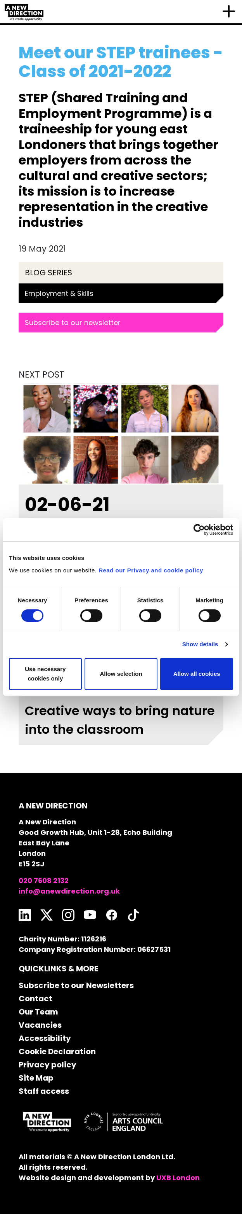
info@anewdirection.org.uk (69, 891)
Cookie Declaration (57, 1051)
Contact (35, 998)
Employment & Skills (59, 293)
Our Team (38, 1011)
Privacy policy (47, 1064)
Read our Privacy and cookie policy (151, 570)
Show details (200, 644)
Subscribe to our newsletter (73, 322)
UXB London (178, 1178)
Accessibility (45, 1038)
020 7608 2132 (44, 880)
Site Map (36, 1077)
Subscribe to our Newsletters (76, 985)
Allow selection (121, 673)
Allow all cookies (196, 673)
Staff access (44, 1091)
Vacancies (40, 1025)
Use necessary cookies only (45, 674)
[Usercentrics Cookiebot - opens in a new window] (199, 529)
